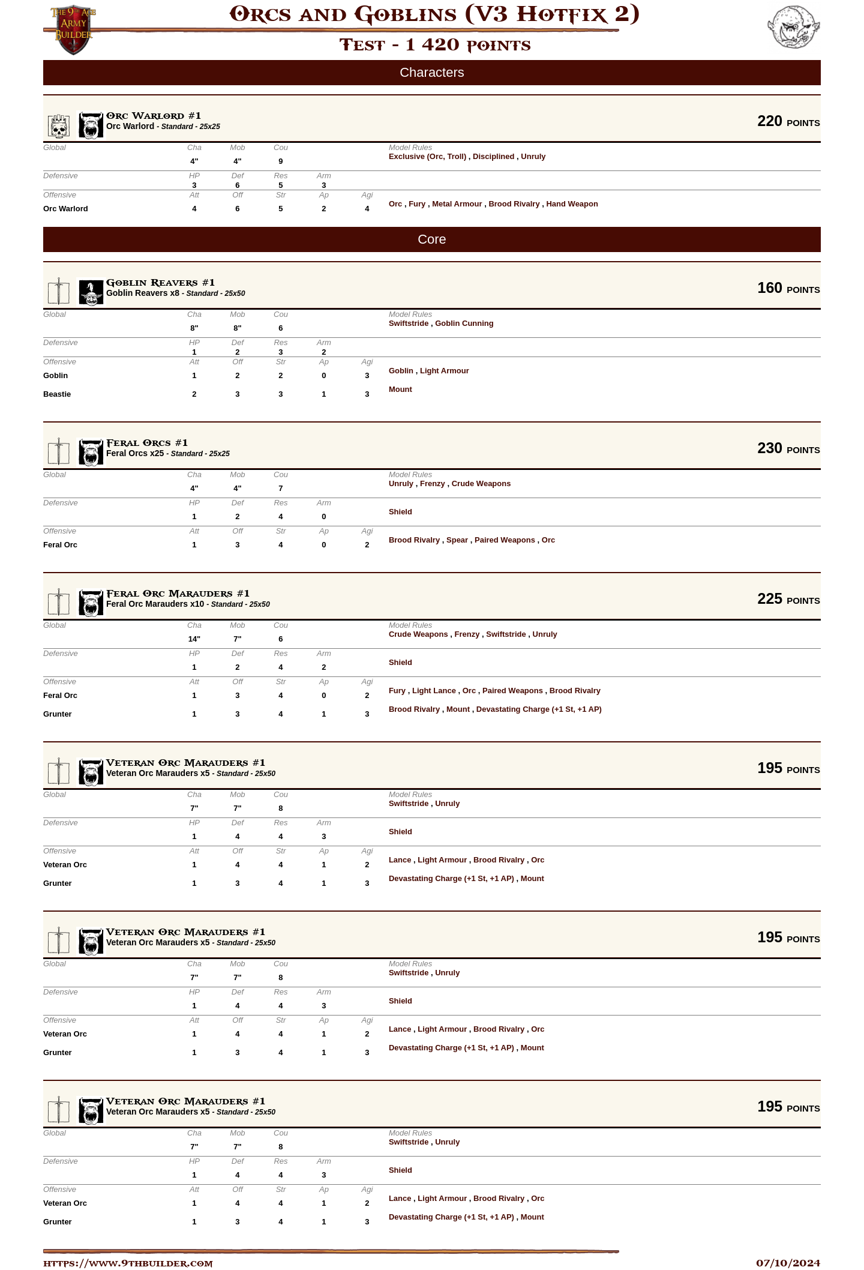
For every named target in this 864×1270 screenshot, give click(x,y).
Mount (400, 389)
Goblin (401, 370)
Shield (400, 511)
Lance (400, 859)
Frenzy (432, 483)
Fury (417, 203)
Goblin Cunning (464, 323)
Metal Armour (457, 203)
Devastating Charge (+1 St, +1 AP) (539, 709)
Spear (457, 539)
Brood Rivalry (513, 203)
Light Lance (434, 690)
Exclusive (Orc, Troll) (427, 156)
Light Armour (444, 370)
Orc (395, 203)
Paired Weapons (505, 539)
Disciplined (493, 156)
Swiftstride (408, 323)
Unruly (533, 156)
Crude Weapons (481, 483)
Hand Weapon (572, 203)
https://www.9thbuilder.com (128, 1263)
